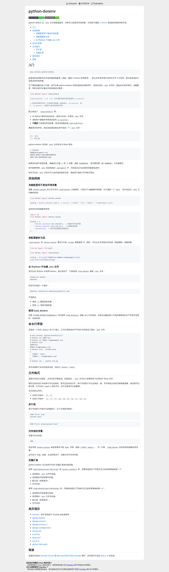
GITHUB (84, 3)
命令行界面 (37, 43)
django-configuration (41, 527)
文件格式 (36, 46)
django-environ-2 (39, 524)
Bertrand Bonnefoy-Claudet (69, 555)
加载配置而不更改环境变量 (47, 33)
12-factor (103, 22)
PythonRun (97, 3)
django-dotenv (38, 518)
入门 (34, 27)
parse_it (35, 541)
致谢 (34, 59)
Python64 (71, 3)
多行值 (39, 49)
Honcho (35, 514)
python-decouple (39, 544)
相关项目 (36, 56)
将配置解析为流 (42, 36)
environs (36, 534)
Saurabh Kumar (47, 555)
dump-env (36, 531)
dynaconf (36, 537)
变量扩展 (40, 52)
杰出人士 (104, 555)
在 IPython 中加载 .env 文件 (48, 40)
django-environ (39, 521)
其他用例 (36, 30)
